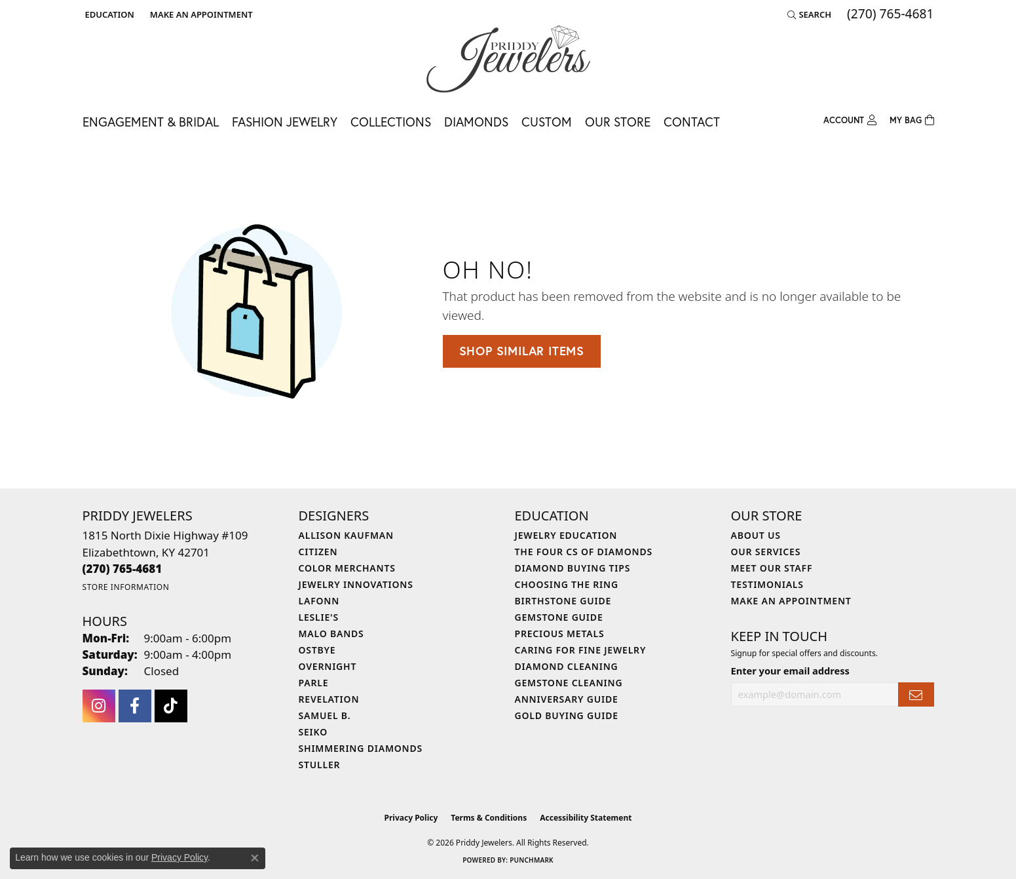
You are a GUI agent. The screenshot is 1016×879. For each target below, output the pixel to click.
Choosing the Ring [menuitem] (566, 584)
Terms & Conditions (489, 817)
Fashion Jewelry (284, 121)
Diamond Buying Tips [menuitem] (573, 568)
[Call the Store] (122, 568)
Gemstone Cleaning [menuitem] (569, 682)
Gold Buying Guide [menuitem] (566, 715)
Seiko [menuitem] (313, 732)
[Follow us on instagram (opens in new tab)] (99, 706)
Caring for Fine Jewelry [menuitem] (581, 650)
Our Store (617, 121)
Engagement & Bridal (151, 121)
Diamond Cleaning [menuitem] (566, 666)
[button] (108, 14)
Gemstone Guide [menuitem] (559, 617)
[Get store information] (126, 587)
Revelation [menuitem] (329, 699)
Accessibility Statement (585, 817)
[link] (200, 14)
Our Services (766, 551)
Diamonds (476, 121)
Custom (546, 121)
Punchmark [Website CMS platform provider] (532, 860)
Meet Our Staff (772, 568)
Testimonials (767, 584)
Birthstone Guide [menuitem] (563, 601)
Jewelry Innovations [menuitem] (356, 584)
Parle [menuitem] (314, 682)
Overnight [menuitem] (328, 666)
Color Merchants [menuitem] (347, 568)
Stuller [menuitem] (320, 764)
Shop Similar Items (521, 351)
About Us (756, 535)
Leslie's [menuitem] (319, 617)
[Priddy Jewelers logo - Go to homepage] (508, 59)
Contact (692, 121)
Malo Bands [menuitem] (331, 633)
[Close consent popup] (255, 858)
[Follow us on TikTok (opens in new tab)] (171, 706)
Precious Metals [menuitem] (560, 633)
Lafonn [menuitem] (319, 601)
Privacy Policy (411, 817)
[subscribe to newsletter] (915, 694)
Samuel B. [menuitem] (325, 715)
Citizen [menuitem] (318, 551)
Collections (390, 121)
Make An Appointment (791, 601)
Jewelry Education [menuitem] (566, 535)
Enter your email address (790, 670)
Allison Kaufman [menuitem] (346, 535)
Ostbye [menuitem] (317, 650)
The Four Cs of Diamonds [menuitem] (583, 551)
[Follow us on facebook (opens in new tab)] (135, 706)
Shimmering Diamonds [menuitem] (361, 748)
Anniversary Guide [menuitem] (566, 699)
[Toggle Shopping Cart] (912, 120)
